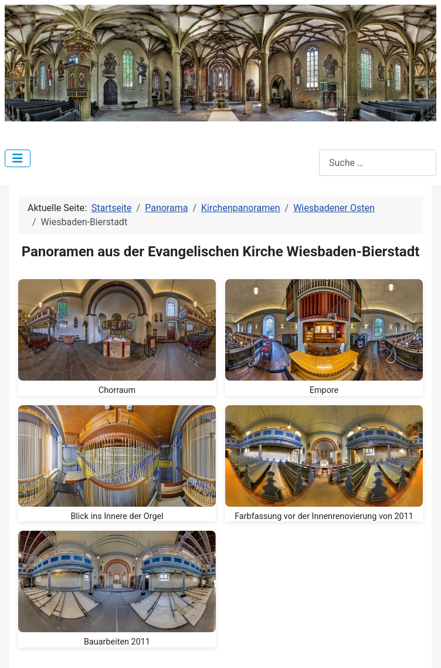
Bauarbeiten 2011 (117, 642)
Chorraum (117, 390)
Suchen (303, 162)
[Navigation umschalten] (17, 158)
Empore (324, 390)
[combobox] (377, 163)
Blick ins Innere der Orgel (116, 516)
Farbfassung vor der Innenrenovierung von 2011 (324, 516)
